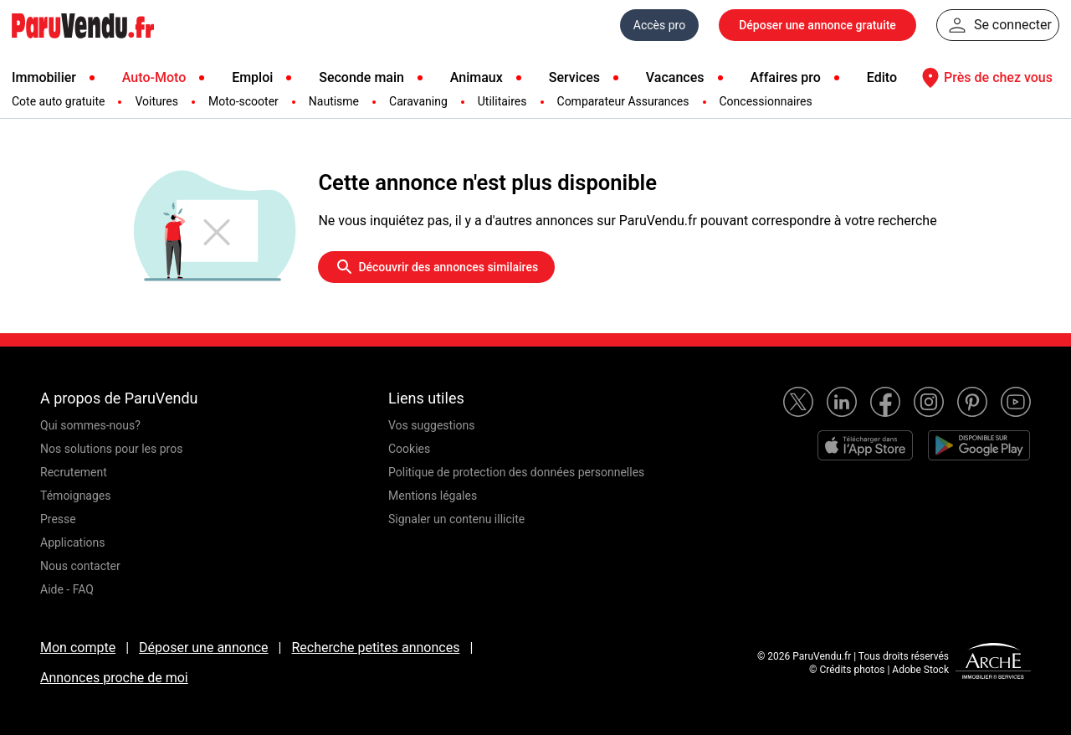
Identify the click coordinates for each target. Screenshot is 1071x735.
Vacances (675, 77)
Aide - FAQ (67, 589)
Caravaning (418, 101)
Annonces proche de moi (114, 678)
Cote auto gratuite (58, 101)
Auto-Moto (154, 77)
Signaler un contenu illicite (456, 519)
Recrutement (73, 472)
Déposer (817, 25)
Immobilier (44, 77)
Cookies (409, 448)
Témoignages (75, 495)
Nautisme (334, 101)
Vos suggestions (431, 425)
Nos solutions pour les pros (111, 448)
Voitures (156, 101)
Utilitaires (502, 101)
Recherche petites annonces (375, 647)
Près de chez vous (985, 77)
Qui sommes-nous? (90, 425)
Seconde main (361, 77)
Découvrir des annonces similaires (436, 267)
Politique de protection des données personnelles (516, 472)
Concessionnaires (766, 101)
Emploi (252, 77)
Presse (58, 519)
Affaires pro (785, 77)
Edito (882, 77)
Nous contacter (80, 566)
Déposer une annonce (204, 647)
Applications (72, 542)
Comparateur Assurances (623, 101)
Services (574, 77)
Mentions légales (432, 495)
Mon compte (77, 647)
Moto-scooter (243, 101)
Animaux (476, 77)
